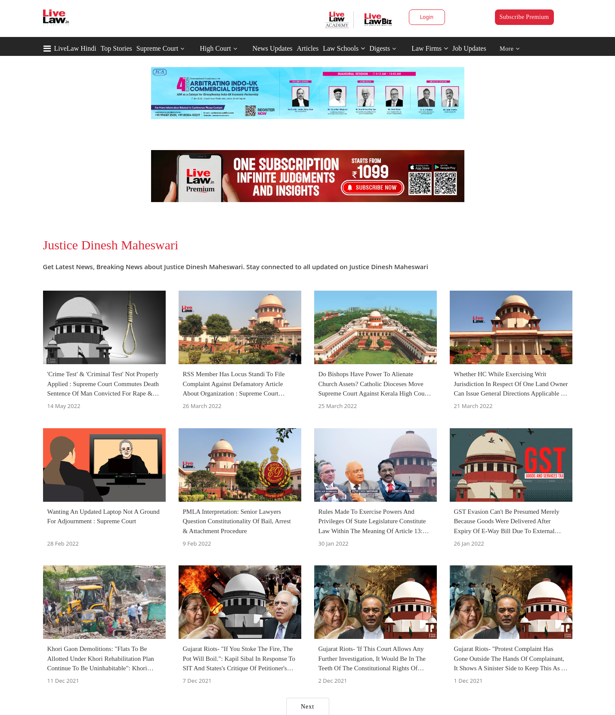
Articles (307, 48)
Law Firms (429, 48)
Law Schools (344, 48)
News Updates (273, 48)
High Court (215, 48)
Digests (379, 48)
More (510, 49)
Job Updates (469, 48)
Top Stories (116, 48)
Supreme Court (157, 48)
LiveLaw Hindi (75, 48)
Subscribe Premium (524, 17)
